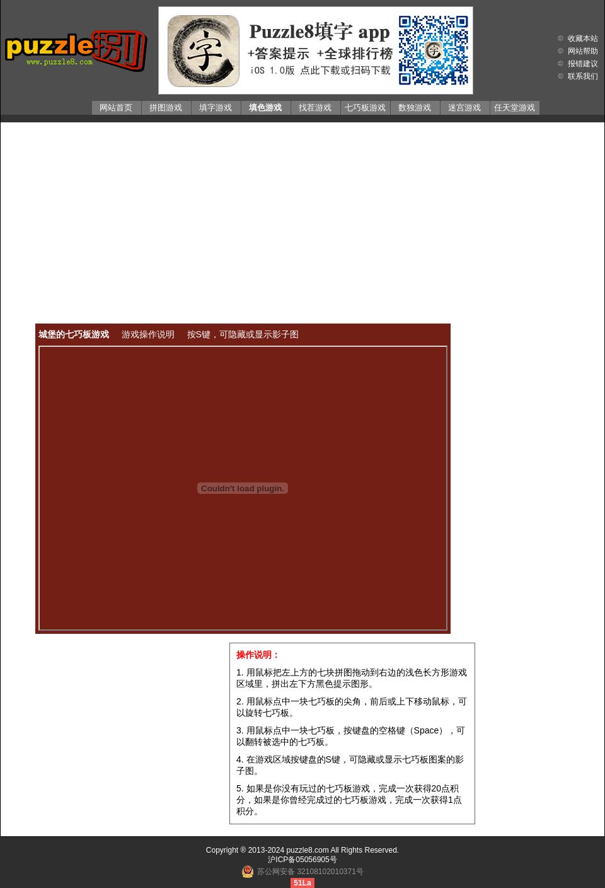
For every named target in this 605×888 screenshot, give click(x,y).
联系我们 (583, 76)
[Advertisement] (302, 214)
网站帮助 (583, 51)
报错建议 (583, 63)
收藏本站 (583, 38)
